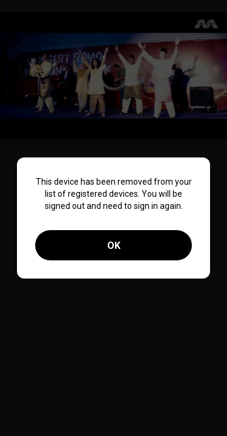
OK (113, 245)
